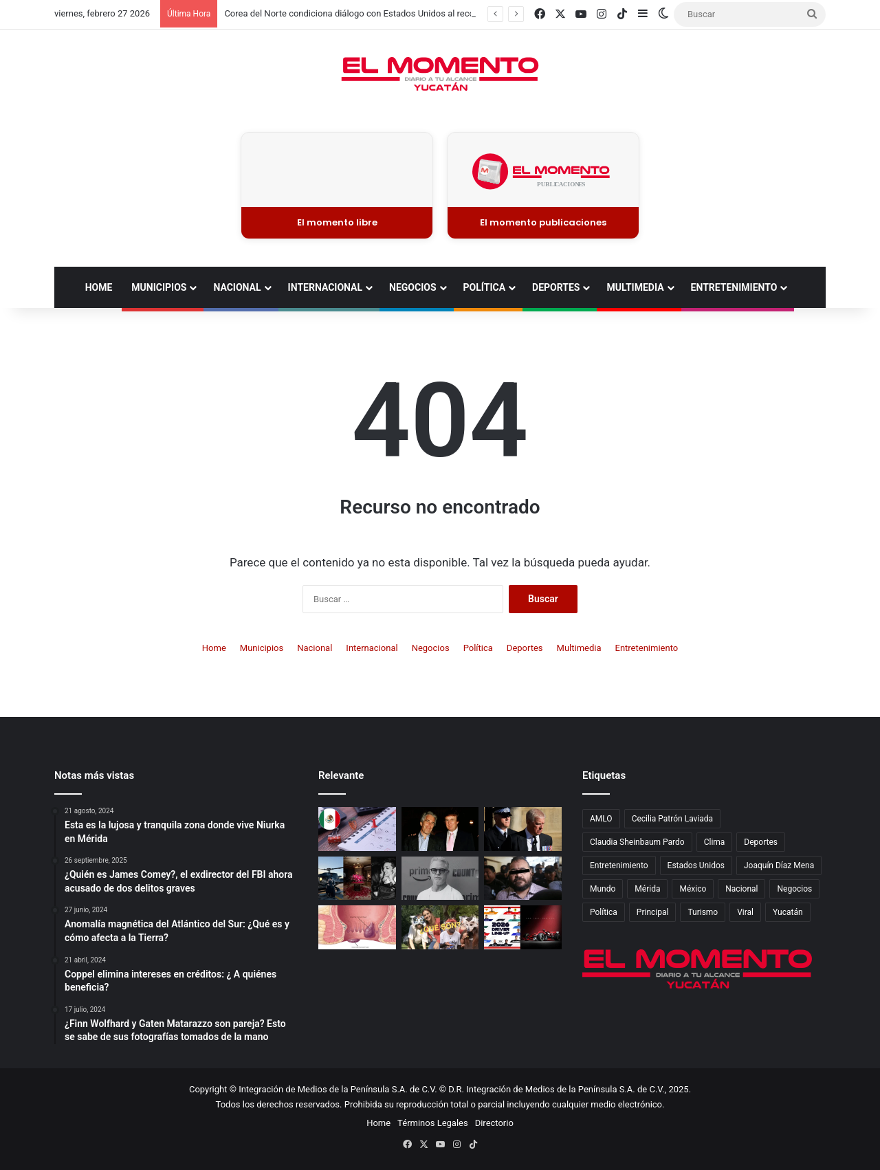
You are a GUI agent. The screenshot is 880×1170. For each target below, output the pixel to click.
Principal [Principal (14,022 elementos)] (653, 912)
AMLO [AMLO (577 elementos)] (601, 819)
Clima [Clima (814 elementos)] (714, 842)
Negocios (412, 287)
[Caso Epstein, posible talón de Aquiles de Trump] (440, 829)
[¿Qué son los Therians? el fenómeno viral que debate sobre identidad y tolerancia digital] (440, 927)
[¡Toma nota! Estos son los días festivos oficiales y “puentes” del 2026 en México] (357, 829)
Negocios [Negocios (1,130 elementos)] (794, 889)
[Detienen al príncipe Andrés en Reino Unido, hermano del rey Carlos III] (523, 829)
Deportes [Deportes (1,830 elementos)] (761, 842)
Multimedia (634, 287)
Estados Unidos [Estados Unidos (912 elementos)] (696, 865)
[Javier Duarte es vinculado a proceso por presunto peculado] (523, 879)
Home (99, 287)
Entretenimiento (734, 287)
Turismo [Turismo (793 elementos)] (703, 912)
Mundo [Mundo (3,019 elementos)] (602, 889)
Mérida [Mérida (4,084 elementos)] (647, 889)
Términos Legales (432, 1123)
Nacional (237, 287)
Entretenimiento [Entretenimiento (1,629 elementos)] (619, 865)
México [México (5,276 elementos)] (692, 889)
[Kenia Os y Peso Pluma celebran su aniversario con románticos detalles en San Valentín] (357, 879)
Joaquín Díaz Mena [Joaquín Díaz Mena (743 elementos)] (779, 865)
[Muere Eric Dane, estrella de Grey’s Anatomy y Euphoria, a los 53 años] (440, 879)
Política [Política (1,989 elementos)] (603, 912)
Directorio (494, 1123)
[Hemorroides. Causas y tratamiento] (357, 927)
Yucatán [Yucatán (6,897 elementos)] (787, 912)
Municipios (158, 287)
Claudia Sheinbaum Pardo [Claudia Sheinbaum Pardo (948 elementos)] (637, 842)
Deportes (556, 287)
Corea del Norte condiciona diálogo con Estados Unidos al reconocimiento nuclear (387, 13)
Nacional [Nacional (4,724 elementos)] (741, 889)
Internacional (325, 287)
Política (484, 287)
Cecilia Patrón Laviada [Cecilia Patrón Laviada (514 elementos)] (673, 819)
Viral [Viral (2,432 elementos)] (745, 912)
